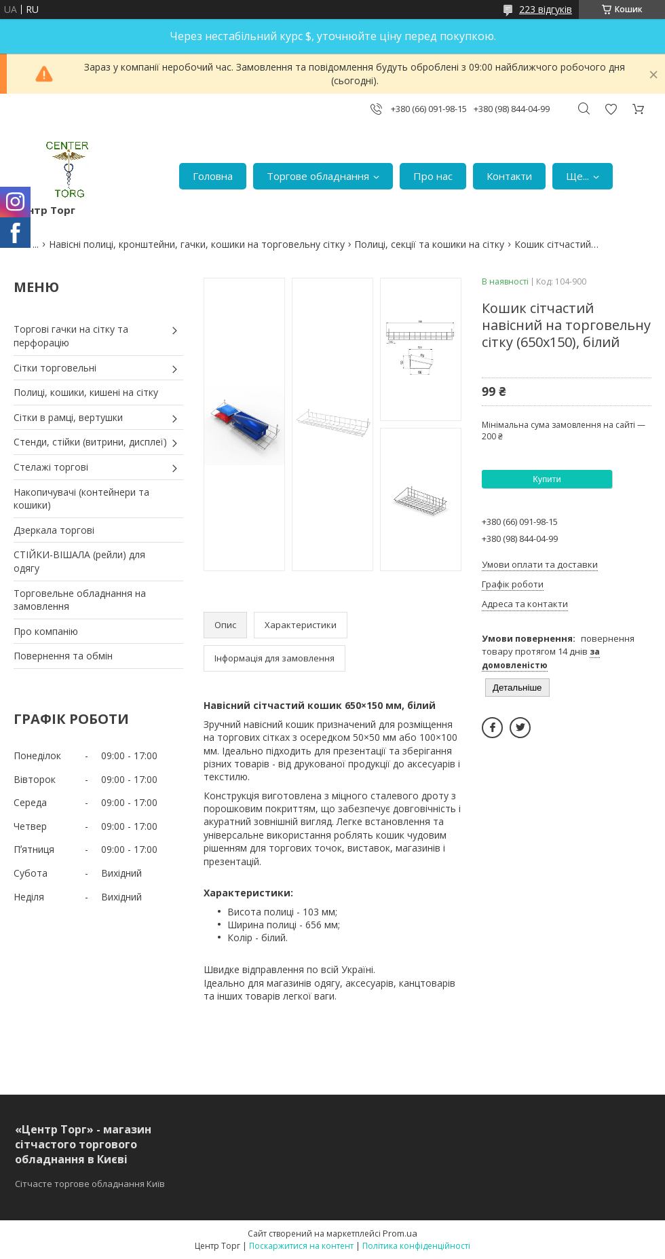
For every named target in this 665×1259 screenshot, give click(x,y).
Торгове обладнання (318, 176)
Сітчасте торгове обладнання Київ (90, 1184)
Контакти (509, 176)
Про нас (433, 176)
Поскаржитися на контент (301, 1246)
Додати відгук (610, 109)
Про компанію (46, 631)
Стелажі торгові (51, 466)
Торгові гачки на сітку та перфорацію (71, 336)
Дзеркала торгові (54, 530)
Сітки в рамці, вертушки (68, 417)
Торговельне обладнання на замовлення (80, 600)
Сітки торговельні (55, 367)
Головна (213, 176)
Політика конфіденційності (416, 1246)
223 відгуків (545, 9)
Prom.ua (400, 1233)
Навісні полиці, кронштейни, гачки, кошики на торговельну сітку (197, 244)
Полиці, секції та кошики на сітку (429, 244)
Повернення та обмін (63, 655)
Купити (547, 479)
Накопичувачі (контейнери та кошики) (81, 499)
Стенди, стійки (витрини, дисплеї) (90, 441)
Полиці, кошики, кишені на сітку (86, 392)
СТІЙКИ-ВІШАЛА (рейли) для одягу (79, 561)
